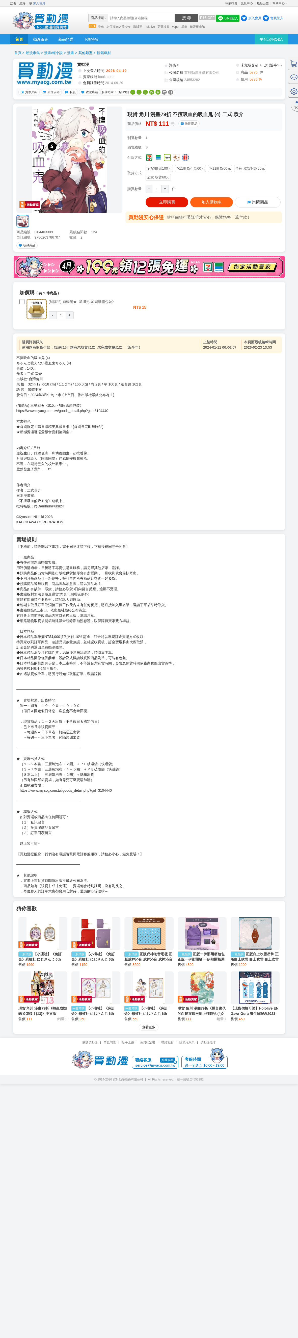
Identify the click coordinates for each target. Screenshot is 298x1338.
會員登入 (276, 18)
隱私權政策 (187, 991)
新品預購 (65, 39)
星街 (184, 26)
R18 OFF (207, 18)
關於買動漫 (90, 991)
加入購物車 (212, 202)
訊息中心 (247, 3)
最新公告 (263, 3)
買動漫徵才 (208, 991)
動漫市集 (40, 39)
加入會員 (39, 3)
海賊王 (137, 26)
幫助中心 (279, 3)
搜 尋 (186, 18)
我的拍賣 (231, 3)
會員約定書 (147, 991)
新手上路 (128, 991)
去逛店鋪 (50, 92)
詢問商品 (188, 124)
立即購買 (167, 202)
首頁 (19, 39)
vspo (175, 26)
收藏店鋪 (89, 92)
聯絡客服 (167, 991)
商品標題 (97, 18)
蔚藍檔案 (163, 26)
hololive (150, 26)
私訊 (70, 92)
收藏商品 (26, 245)
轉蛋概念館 (197, 26)
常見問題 (110, 991)
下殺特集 (91, 39)
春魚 (101, 26)
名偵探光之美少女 (118, 26)
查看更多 (148, 975)
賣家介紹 (28, 92)
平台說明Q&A (271, 39)
